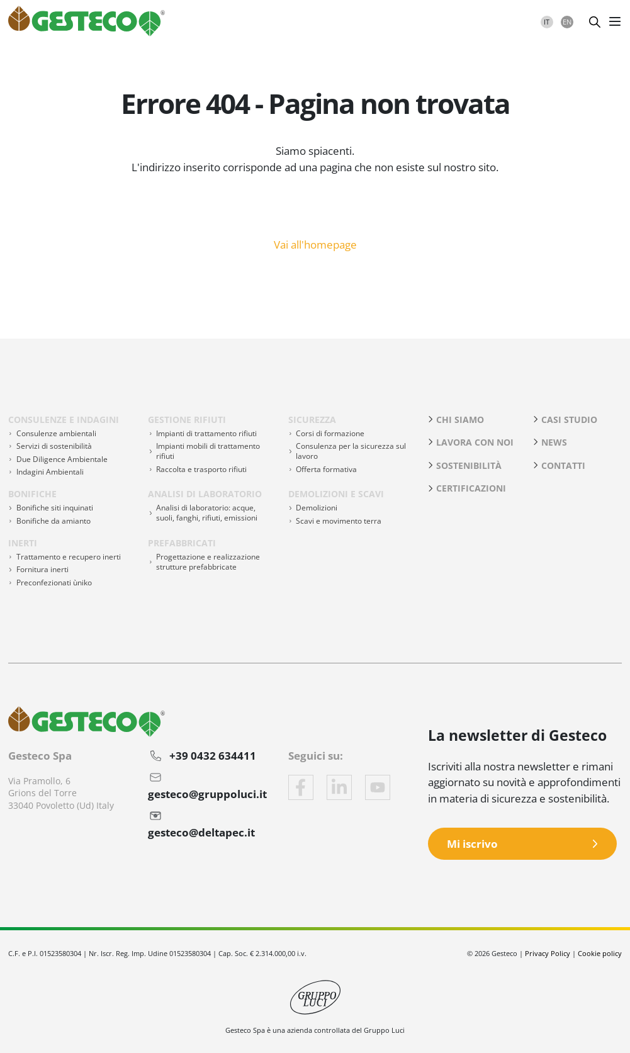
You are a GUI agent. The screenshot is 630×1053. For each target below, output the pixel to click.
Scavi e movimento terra (338, 521)
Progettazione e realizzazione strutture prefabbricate (208, 562)
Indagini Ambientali (50, 471)
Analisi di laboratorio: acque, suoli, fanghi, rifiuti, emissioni (206, 512)
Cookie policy (600, 953)
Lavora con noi (475, 442)
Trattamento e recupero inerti (68, 556)
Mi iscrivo (472, 843)
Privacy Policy (547, 953)
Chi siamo (460, 419)
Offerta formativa (326, 469)
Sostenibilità (469, 465)
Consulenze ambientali (56, 433)
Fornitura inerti (42, 569)
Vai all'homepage (315, 243)
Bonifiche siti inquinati (54, 507)
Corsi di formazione (330, 433)
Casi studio (569, 419)
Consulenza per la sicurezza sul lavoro (351, 451)
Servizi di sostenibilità (54, 446)
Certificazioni (471, 488)
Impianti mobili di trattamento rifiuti (208, 451)
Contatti (563, 465)
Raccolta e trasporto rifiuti (201, 469)
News (554, 442)
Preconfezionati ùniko (54, 582)
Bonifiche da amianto (53, 521)
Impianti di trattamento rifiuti (206, 433)
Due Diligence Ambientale (62, 459)
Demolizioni (316, 507)
